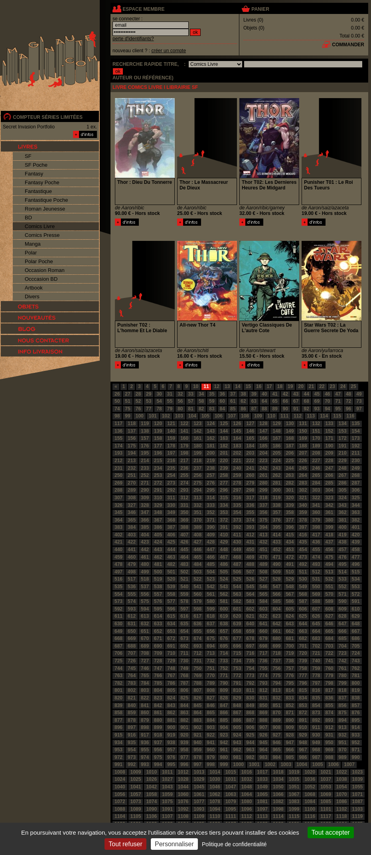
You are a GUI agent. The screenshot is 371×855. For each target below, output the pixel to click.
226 (303, 460)
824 (171, 698)
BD (28, 218)
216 (171, 460)
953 (118, 750)
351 (197, 512)
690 (158, 646)
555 (132, 594)
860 (145, 712)
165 (250, 438)
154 (356, 431)
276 (211, 483)
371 (211, 520)
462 (158, 557)
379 (316, 520)
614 (158, 616)
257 (211, 475)
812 (263, 690)
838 (356, 698)
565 (263, 594)
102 (166, 416)
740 (316, 661)
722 (330, 653)
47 (338, 394)
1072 (119, 801)
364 (118, 520)
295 (211, 490)
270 (132, 483)
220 (224, 460)
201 (224, 453)
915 (118, 735)
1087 (357, 801)
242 (263, 468)
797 (316, 683)
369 (184, 520)
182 (224, 446)
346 (132, 512)
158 (158, 438)
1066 (278, 794)
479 (132, 564)
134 (343, 423)
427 (197, 542)
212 (118, 460)
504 (211, 572)
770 (211, 675)
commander (348, 44)
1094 (214, 809)
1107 (167, 816)
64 (264, 401)
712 (197, 653)
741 (330, 661)
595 (158, 609)
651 (145, 631)
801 (118, 690)
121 (171, 423)
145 (237, 431)
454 (303, 549)
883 (197, 720)
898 (145, 727)
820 (118, 698)
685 (343, 638)
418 (330, 535)
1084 (309, 801)
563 (237, 594)
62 (243, 401)
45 (317, 394)
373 (237, 520)
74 (117, 409)
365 (132, 520)
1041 (135, 787)
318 (263, 497)
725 (118, 661)
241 (250, 468)
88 (264, 409)
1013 (199, 772)
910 (303, 727)
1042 (151, 787)
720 (303, 653)
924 (237, 735)
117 (118, 423)
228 (330, 460)
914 (356, 727)
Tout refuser (125, 844)
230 (356, 460)
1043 (167, 787)
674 (197, 638)
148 (276, 431)
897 (132, 727)
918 (158, 735)
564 (250, 594)
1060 (183, 794)
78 (159, 409)
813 (276, 690)
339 (290, 505)
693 (197, 646)
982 (250, 757)
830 (250, 698)
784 (145, 683)
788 (197, 683)
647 (343, 623)
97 (358, 409)
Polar (31, 253)
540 (184, 586)
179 (184, 446)
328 (145, 505)
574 (132, 601)
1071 (357, 794)
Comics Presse (42, 235)
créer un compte (168, 50)
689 (145, 646)
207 (303, 453)
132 (316, 423)
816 (316, 690)
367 (158, 520)
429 (224, 542)
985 (290, 757)
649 (118, 631)
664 (316, 631)
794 (276, 683)
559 (184, 594)
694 (211, 646)
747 (158, 668)
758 (303, 668)
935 (132, 742)
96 (348, 409)
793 (263, 683)
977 (184, 757)
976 (171, 757)
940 (197, 742)
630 (118, 623)
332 (197, 505)
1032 (246, 779)
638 (224, 623)
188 (303, 446)
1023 (357, 772)
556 (145, 594)
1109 (199, 816)
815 (303, 690)
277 (224, 483)
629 (356, 616)
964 (263, 750)
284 (316, 483)
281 (276, 483)
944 (250, 742)
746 (145, 668)
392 (237, 527)
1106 (151, 816)
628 (343, 616)
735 (250, 661)
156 (132, 438)
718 (276, 653)
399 (330, 527)
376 (276, 520)
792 (250, 683)
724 (356, 653)
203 (250, 453)
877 (118, 720)
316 (237, 497)
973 (132, 757)
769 (197, 675)
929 (303, 735)
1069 (325, 794)
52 (138, 401)
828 (224, 698)
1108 (183, 816)
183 (237, 446)
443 (158, 549)
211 (356, 453)
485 (211, 564)
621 (250, 616)
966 (290, 750)
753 (237, 668)
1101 (325, 809)
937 (158, 742)
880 (158, 720)
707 (132, 653)
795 (290, 683)
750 (197, 668)
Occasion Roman (45, 270)
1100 (309, 809)
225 (290, 460)
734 (237, 661)
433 (276, 542)
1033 (262, 779)
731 (197, 661)
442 (145, 549)
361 (330, 512)
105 (205, 416)
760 (330, 668)
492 (303, 564)
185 (263, 446)
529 (290, 579)
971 (356, 750)
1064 (246, 794)
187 (290, 446)
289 (132, 490)
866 (224, 712)
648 (356, 623)
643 (290, 623)
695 (224, 646)
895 (356, 720)
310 (158, 497)
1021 (325, 772)
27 (127, 394)
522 (197, 579)
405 (158, 535)
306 (356, 490)
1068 (309, 794)
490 (276, 564)
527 (263, 579)
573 (118, 601)
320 (290, 497)
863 (184, 712)
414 (276, 535)
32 (180, 394)
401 (356, 527)
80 (180, 409)
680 (276, 638)
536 (132, 586)
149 (290, 431)
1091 (167, 809)
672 (171, 638)
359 (303, 512)
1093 (199, 809)
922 (211, 735)
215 (158, 460)
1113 (262, 816)
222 (250, 460)
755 (263, 668)
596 (171, 609)
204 (263, 453)
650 (132, 631)
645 (316, 623)
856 (343, 705)
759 (316, 668)
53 (148, 401)
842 (158, 705)
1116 (309, 816)
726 (132, 661)
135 (356, 423)
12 (216, 386)
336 (250, 505)
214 (145, 460)
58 (201, 401)
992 (132, 764)
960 (211, 750)
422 (132, 542)
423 (145, 542)
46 (327, 394)
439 (356, 542)
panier (260, 9)
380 (330, 520)
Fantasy (34, 174)
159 (171, 438)
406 (171, 535)
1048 (246, 787)
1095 (230, 809)
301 (290, 490)
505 (224, 572)
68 (306, 401)
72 (348, 401)
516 (118, 579)
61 (232, 401)
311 (171, 497)
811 (250, 690)
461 (145, 557)
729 (171, 661)
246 (316, 468)
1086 (341, 801)
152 (330, 431)
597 (184, 609)
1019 (294, 772)
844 (184, 705)
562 (224, 594)
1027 (167, 779)
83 (211, 409)
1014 (214, 772)
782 (118, 683)
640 (250, 623)
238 (211, 468)
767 (171, 675)
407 (184, 535)
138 (145, 431)
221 (237, 460)
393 (250, 527)
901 (184, 727)
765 (145, 675)
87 (254, 409)
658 (237, 631)
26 (117, 394)
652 (158, 631)
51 (127, 401)
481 (158, 564)
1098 (278, 809)
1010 (151, 772)
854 (316, 705)
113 (311, 416)
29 (148, 394)
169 (303, 438)
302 (303, 490)
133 (330, 423)
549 (303, 586)
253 (158, 475)
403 (132, 535)
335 (237, 505)
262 (276, 475)
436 (316, 542)
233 (145, 468)
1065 (262, 794)
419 (343, 535)
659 (250, 631)
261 (263, 475)
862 (171, 712)
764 (132, 675)
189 (316, 446)
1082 (278, 801)
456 (330, 549)
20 (300, 386)
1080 (246, 801)
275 (197, 483)
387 (171, 527)
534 (356, 579)
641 (263, 623)
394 (263, 527)
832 (276, 698)
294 (197, 490)
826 (197, 698)
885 (224, 720)
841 (145, 705)
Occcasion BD (41, 279)
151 (316, 431)
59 (211, 401)
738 (290, 661)
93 (317, 409)
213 (132, 460)
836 (330, 698)
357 (276, 512)
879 (145, 720)
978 (197, 757)
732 (211, 661)
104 (192, 416)
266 (330, 475)
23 (332, 386)
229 (343, 460)
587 (303, 601)
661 (276, 631)
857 (356, 705)
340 (303, 505)
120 (158, 423)
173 (356, 438)
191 (343, 446)
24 (342, 386)
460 (132, 557)
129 (276, 423)
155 (118, 438)
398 (316, 527)
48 (348, 394)
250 (118, 475)
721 (316, 653)
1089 (135, 809)
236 (184, 468)
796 (303, 683)
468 (237, 557)
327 (132, 505)
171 (330, 438)
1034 (278, 779)
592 (118, 609)
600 (224, 609)
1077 (199, 801)
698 (263, 646)
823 (158, 698)
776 (290, 675)
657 (224, 631)
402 (118, 535)
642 (276, 623)
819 (356, 690)
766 (158, 675)
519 (158, 579)
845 (197, 705)
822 (145, 698)
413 (263, 535)
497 (118, 572)
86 (243, 409)
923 (224, 735)
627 (330, 616)
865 (211, 712)
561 (211, 594)
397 (303, 527)
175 (132, 446)
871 (290, 712)
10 (195, 386)
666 (343, 631)
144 (224, 431)
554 (118, 594)
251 (132, 475)
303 (316, 490)
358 (290, 512)
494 (330, 564)
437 (330, 542)
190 (330, 446)
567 (290, 594)
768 (184, 675)
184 (250, 446)
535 (118, 586)
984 (276, 757)
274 (184, 483)
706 (118, 653)
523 (211, 579)
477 (356, 557)
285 (330, 483)
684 (330, 638)
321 (303, 497)
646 (330, 623)
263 (290, 475)
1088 (119, 809)
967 (303, 750)
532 (330, 579)
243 (276, 468)
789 (211, 683)
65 (274, 401)
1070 (341, 794)
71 (338, 401)
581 (224, 601)
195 (145, 453)
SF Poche (36, 165)
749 (184, 668)
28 (138, 394)
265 (316, 475)
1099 (294, 809)
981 (237, 757)
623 (276, 616)
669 (132, 638)
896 (118, 727)
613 (145, 616)
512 (316, 572)
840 (132, 705)
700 (290, 646)
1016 (246, 772)
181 (211, 446)
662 (290, 631)
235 (171, 468)
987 (316, 757)
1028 (183, 779)
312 (184, 497)
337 (263, 505)
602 (250, 609)
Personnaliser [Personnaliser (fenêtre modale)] (174, 844)
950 (330, 742)
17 (269, 386)
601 (237, 609)
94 (327, 409)
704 (343, 646)
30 (159, 394)
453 (290, 549)
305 (343, 490)
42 (285, 394)
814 (290, 690)
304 (330, 490)
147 (263, 431)
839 (118, 705)
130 (290, 423)
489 (263, 564)
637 (211, 623)
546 (263, 586)
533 (343, 579)
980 (224, 757)
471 (276, 557)
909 (290, 727)
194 (132, 453)
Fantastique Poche (46, 200)
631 (132, 623)
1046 (214, 787)
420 (356, 535)
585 (276, 601)
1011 (167, 772)
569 (316, 594)
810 (237, 690)
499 (145, 572)
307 (118, 497)
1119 (357, 816)
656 (211, 631)
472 (290, 557)
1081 (262, 801)
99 (127, 416)
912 (330, 727)
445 (184, 549)
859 (132, 712)
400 (343, 527)
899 (158, 727)
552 (343, 586)
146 (250, 431)
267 (343, 475)
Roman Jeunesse (45, 209)
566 (276, 594)
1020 (309, 772)
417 (316, 535)
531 (316, 579)
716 (250, 653)
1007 (349, 764)
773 (250, 675)
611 (118, 616)
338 (276, 505)
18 (279, 386)
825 (184, 698)
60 (222, 401)
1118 (341, 816)
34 (201, 394)
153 (343, 431)
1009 (135, 772)
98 (117, 416)
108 (245, 416)
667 (356, 631)
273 (171, 483)
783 (132, 683)
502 (184, 572)
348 (158, 512)
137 (132, 431)
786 (171, 683)
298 (250, 490)
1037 (325, 779)
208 (316, 453)
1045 (199, 787)
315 (224, 497)
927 (276, 735)
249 (356, 468)
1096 (246, 809)
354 (237, 512)
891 (303, 720)
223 (263, 460)
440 (118, 549)
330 (171, 505)
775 (276, 675)
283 (303, 483)
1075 (167, 801)
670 (145, 638)
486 (224, 564)
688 (132, 646)
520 (171, 579)
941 (211, 742)
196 (158, 453)
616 (184, 616)
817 (330, 690)
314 (211, 497)
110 (271, 416)
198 (184, 453)
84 (222, 409)
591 (356, 601)
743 (356, 661)
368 (171, 520)
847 (224, 705)
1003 (285, 764)
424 (158, 542)
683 (316, 638)
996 (184, 764)
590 (343, 601)
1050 (278, 787)
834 (303, 698)
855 (330, 705)
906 (250, 727)
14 (237, 386)
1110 (214, 816)
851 (276, 705)
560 (197, 594)
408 (197, 535)
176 (145, 446)
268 (356, 475)
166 (263, 438)
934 (118, 742)
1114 (278, 816)
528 (276, 579)
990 (356, 757)
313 (197, 497)
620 (237, 616)
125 (224, 423)
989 (343, 757)
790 (224, 683)
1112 (246, 816)
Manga (33, 244)
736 (263, 661)
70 (327, 401)
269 (118, 483)
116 (350, 416)
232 (132, 468)
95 (338, 409)
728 (158, 661)
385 (145, 527)
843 (171, 705)
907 (263, 727)
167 (276, 438)
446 (197, 549)
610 (356, 609)
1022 (341, 772)
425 (171, 542)
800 (356, 683)
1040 (119, 787)
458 (356, 549)
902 (197, 727)
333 (211, 505)
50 (117, 401)
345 (118, 512)
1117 (325, 816)
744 (118, 668)
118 (132, 423)
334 (224, 505)
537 (145, 586)
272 (158, 483)
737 (276, 661)
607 (316, 609)
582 (237, 601)
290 (145, 490)
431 (250, 542)
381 (343, 520)
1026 (151, 779)
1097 (262, 809)
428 (211, 542)
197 (171, 453)
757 (290, 668)
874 (330, 712)
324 (343, 497)
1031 (230, 779)
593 (132, 609)
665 (330, 631)
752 (224, 668)
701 (303, 646)
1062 (214, 794)
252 (145, 475)
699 (276, 646)
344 (356, 505)
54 (159, 401)
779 (330, 675)
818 (343, 690)
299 (263, 490)
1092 (183, 809)
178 (171, 446)
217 (184, 460)
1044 (183, 787)
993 (145, 764)
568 (303, 594)
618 (211, 616)
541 (197, 586)
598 (197, 609)
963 (250, 750)
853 (303, 705)
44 (306, 394)
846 (211, 705)
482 (171, 564)
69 (317, 401)
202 (237, 453)
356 (263, 512)
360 (316, 512)
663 (303, 631)
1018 (278, 772)
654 (184, 631)
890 (290, 720)
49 (358, 394)
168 (290, 438)
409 (211, 535)
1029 (199, 779)
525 (237, 579)
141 (184, 431)
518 (145, 579)
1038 (341, 779)
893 (330, 720)
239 (224, 468)
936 (145, 742)
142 (197, 431)
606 (303, 609)
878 (132, 720)
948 (303, 742)
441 (132, 549)
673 (184, 638)
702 (316, 646)
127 (250, 423)
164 (237, 438)
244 (290, 468)
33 (190, 394)
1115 (294, 816)
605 (290, 609)
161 (197, 438)
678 (250, 638)
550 (316, 586)
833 (290, 698)
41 (274, 394)
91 (295, 409)
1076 (183, 801)
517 (132, 579)
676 (224, 638)
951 (343, 742)
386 (158, 527)
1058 (151, 794)
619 (224, 616)
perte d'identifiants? (133, 38)
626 (316, 616)
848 (237, 705)
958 (184, 750)
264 (303, 475)
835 (316, 698)
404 (145, 535)
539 (171, 586)
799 (343, 683)
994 (158, 764)
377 (290, 520)
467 (224, 557)
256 (197, 475)
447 (211, 549)
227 (316, 460)
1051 (294, 787)
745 (132, 668)
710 (171, 653)
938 (171, 742)
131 (303, 423)
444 (171, 549)
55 (169, 401)
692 (184, 646)
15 (248, 386)
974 (145, 757)
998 (211, 764)
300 (276, 490)
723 (343, 653)
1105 (135, 816)
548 (290, 586)
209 (330, 453)
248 (343, 468)
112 (298, 416)
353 (224, 512)
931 (330, 735)
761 (343, 668)
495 (343, 564)
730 (184, 661)
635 (184, 623)
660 (263, 631)
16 (258, 386)
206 (290, 453)
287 (356, 483)
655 (197, 631)
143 (211, 431)
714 (224, 653)
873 (316, 712)
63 (254, 401)
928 (290, 735)
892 (316, 720)
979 (211, 757)
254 (171, 475)
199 (197, 453)
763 (118, 675)
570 (330, 594)
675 (211, 638)
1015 (230, 772)
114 (324, 416)
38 (243, 394)
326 (118, 505)
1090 (151, 809)
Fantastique (38, 191)
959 (197, 750)
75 (127, 409)
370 (197, 520)
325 (356, 497)
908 (276, 727)
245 (303, 468)
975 (158, 757)
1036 (309, 779)
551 (330, 586)
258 (224, 475)
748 (171, 668)
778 (316, 675)
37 (232, 394)
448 (224, 549)
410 (224, 535)
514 (343, 572)
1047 (230, 787)
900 (171, 727)
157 (145, 438)
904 (224, 727)
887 (250, 720)
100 (140, 416)
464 (184, 557)
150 (303, 431)
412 (250, 535)
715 (237, 653)
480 (145, 564)
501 (171, 572)
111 (284, 416)
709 (158, 653)
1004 (301, 764)
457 (343, 549)
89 (274, 409)
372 (224, 520)
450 (250, 549)
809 (224, 690)
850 (263, 705)
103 (179, 416)
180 (197, 446)
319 (276, 497)
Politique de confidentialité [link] (234, 844)
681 (290, 638)
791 (237, 683)
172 (343, 438)
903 (211, 727)
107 (232, 416)
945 (263, 742)
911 (316, 727)
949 (316, 742)
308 (132, 497)
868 (250, 712)
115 (337, 416)
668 (118, 638)
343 (343, 505)
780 (343, 675)
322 (316, 497)
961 (224, 750)
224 (276, 460)
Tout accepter (331, 832)
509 (276, 572)
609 (343, 609)
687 (118, 646)
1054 (341, 787)
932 (343, 735)
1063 (230, 794)
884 (211, 720)
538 (158, 586)
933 (356, 735)
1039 (357, 779)
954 (132, 750)
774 (263, 675)
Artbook (34, 288)
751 (211, 668)
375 (263, 520)
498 (132, 572)
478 (118, 564)
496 (356, 564)
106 (219, 416)
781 (356, 675)
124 (211, 423)
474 (316, 557)
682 (303, 638)
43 (295, 394)
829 (237, 698)
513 (330, 572)
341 (316, 505)
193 (118, 453)
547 (276, 586)
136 (118, 431)
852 (290, 705)
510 (290, 572)
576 (158, 601)
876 (356, 712)
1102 (341, 809)
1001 (254, 764)
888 (263, 720)
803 (145, 690)
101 (153, 416)
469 (250, 557)
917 (145, 735)
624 (290, 616)
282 (290, 483)
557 (158, 594)
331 (184, 505)
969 (330, 750)
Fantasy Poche (42, 182)
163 (224, 438)
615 (171, 616)
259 (237, 475)
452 (276, 549)
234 (158, 468)
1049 (262, 787)
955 (145, 750)
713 (211, 653)
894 (343, 720)
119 (145, 423)
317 (250, 497)
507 (250, 572)
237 (197, 468)
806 (184, 690)
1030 (214, 779)
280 (263, 483)
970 (343, 750)
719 (290, 653)
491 (290, 564)
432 (263, 542)
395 (276, 527)
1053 (325, 787)
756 (276, 668)
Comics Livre (40, 226)
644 (303, 623)
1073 (135, 801)
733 (224, 661)
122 (184, 423)
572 (356, 594)
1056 (119, 794)
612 (132, 616)
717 (263, 653)
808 (211, 690)
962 (237, 750)
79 (169, 409)
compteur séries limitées (48, 117)
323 (330, 497)
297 (237, 490)
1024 (119, 779)
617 (197, 616)
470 (263, 557)
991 (118, 764)
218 (197, 460)
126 (237, 423)
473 (303, 557)
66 (285, 401)
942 (224, 742)
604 (276, 609)
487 (237, 564)
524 (224, 579)
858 (118, 712)
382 (356, 520)
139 (158, 431)
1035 (294, 779)
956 (158, 750)
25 (353, 386)
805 (171, 690)
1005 (317, 764)
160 (184, 438)
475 (330, 557)
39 (254, 394)
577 (171, 601)
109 (258, 416)
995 (171, 764)
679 (263, 638)
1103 (357, 809)
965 (276, 750)
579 (197, 601)
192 (356, 446)
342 (330, 505)
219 (211, 460)
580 (211, 601)
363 (356, 512)
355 (250, 512)
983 (263, 757)
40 (264, 394)
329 (158, 505)
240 (237, 468)
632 (145, 623)
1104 (119, 816)
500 (158, 572)
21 (311, 386)
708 (145, 653)
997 (197, 764)
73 (358, 401)
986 (303, 757)
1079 (230, 801)
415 (290, 535)
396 (290, 527)
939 (184, 742)
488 (250, 564)
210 (343, 453)
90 (285, 409)
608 (330, 609)
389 (197, 527)
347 (145, 512)
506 (237, 572)
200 (211, 453)
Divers (32, 296)
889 (276, 720)
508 (263, 572)
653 (171, 631)
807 (197, 690)
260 (250, 475)
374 (250, 520)
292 (171, 490)
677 (237, 638)
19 (290, 386)
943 (237, 742)
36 (222, 394)
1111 (230, 816)
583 (250, 601)
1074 (151, 801)
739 (303, 661)
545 (250, 586)
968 (316, 750)
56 (180, 401)
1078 (214, 801)
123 (197, 423)
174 (118, 446)
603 (263, 609)
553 (356, 586)
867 (237, 712)
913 (343, 727)
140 (171, 431)
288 (118, 490)
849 (250, 705)
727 (145, 661)
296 (224, 490)
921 (197, 735)
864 (197, 712)
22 (321, 386)
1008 (119, 772)
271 (145, 483)
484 (197, 564)
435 (303, 542)
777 (303, 675)
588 (316, 601)
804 (158, 690)
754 (250, 668)
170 (316, 438)
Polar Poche (39, 261)
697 (250, 646)
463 (171, 557)
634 (171, 623)
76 (138, 409)
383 (118, 527)
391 (224, 527)
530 (303, 579)
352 (211, 512)
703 (330, 646)
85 (232, 409)
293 (184, 490)
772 (237, 675)
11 (206, 386)
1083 (294, 801)
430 (237, 542)
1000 (238, 764)
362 (343, 512)
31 (169, 394)
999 (224, 764)
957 (171, 750)
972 (118, 757)
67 (295, 401)
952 (356, 742)
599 (211, 609)
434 (290, 542)
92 (306, 409)
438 (343, 542)
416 (303, 535)
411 (237, 535)
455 (316, 549)
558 (171, 594)
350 (184, 512)
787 (184, 683)
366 (145, 520)
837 (343, 698)
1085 (325, 801)
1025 (135, 779)
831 (263, 698)
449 (237, 549)
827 (211, 698)
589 (330, 601)
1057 (135, 794)
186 (276, 446)
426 (184, 542)
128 (263, 423)
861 (158, 712)
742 (343, 661)
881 (171, 720)
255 (184, 475)
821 (132, 698)
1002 (270, 764)
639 (237, 623)
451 (263, 549)
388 (184, 527)
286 (343, 483)
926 (263, 735)
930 (316, 735)
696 (237, 646)
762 (356, 668)
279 (250, 483)
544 (237, 586)
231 (118, 468)
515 (356, 572)
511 (303, 572)
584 (263, 601)
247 (330, 468)
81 (190, 409)
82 (201, 409)
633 (158, 623)
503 (197, 572)
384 (132, 527)
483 (184, 564)
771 (224, 675)
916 (132, 735)
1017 (262, 772)
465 (197, 557)
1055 (357, 787)
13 (227, 386)
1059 (167, 794)
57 (190, 401)
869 (263, 712)
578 (184, 601)
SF (28, 156)
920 (184, 735)
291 (158, 490)
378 (303, 520)
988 (330, 757)
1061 (199, 794)
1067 (294, 794)
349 (171, 512)
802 (132, 690)
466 (211, 557)
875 (343, 712)
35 (211, 394)
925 (250, 735)
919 (171, 735)
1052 (309, 787)
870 (276, 712)
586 (290, 601)
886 (237, 720)
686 (356, 638)
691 (171, 646)
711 (184, 653)
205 (276, 453)
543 (224, 586)
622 (263, 616)
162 (211, 438)
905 (237, 727)
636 (197, 623)
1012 (183, 772)
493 (316, 564)
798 (330, 683)
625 (303, 616)
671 (158, 638)
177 (158, 446)
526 (250, 579)
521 (184, 579)
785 (158, 683)
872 (303, 712)
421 (118, 542)
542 (211, 586)
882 (184, 720)
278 (237, 483)
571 (343, 594)
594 (145, 609)
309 (145, 497)
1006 (333, 764)
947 (290, 742)
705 (356, 646)
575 (145, 601)
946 (276, 742)
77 (148, 409)
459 (118, 557)
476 (343, 557)
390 (211, 527)
